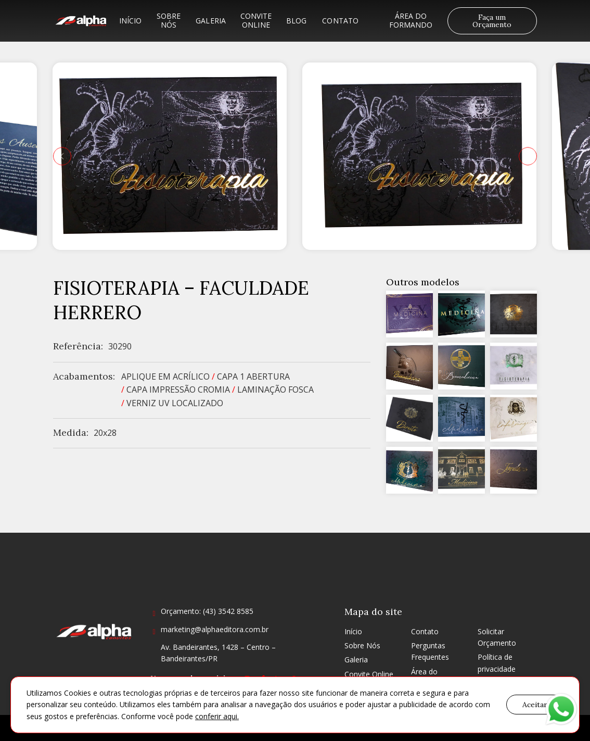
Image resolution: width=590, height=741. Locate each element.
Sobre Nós (168, 20)
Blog (296, 21)
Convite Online (256, 20)
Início (130, 21)
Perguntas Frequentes (430, 651)
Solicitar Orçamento (497, 637)
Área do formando (411, 20)
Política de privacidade (497, 662)
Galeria (211, 21)
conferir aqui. (217, 716)
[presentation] (62, 156)
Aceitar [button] (534, 704)
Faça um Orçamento (491, 20)
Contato (340, 21)
